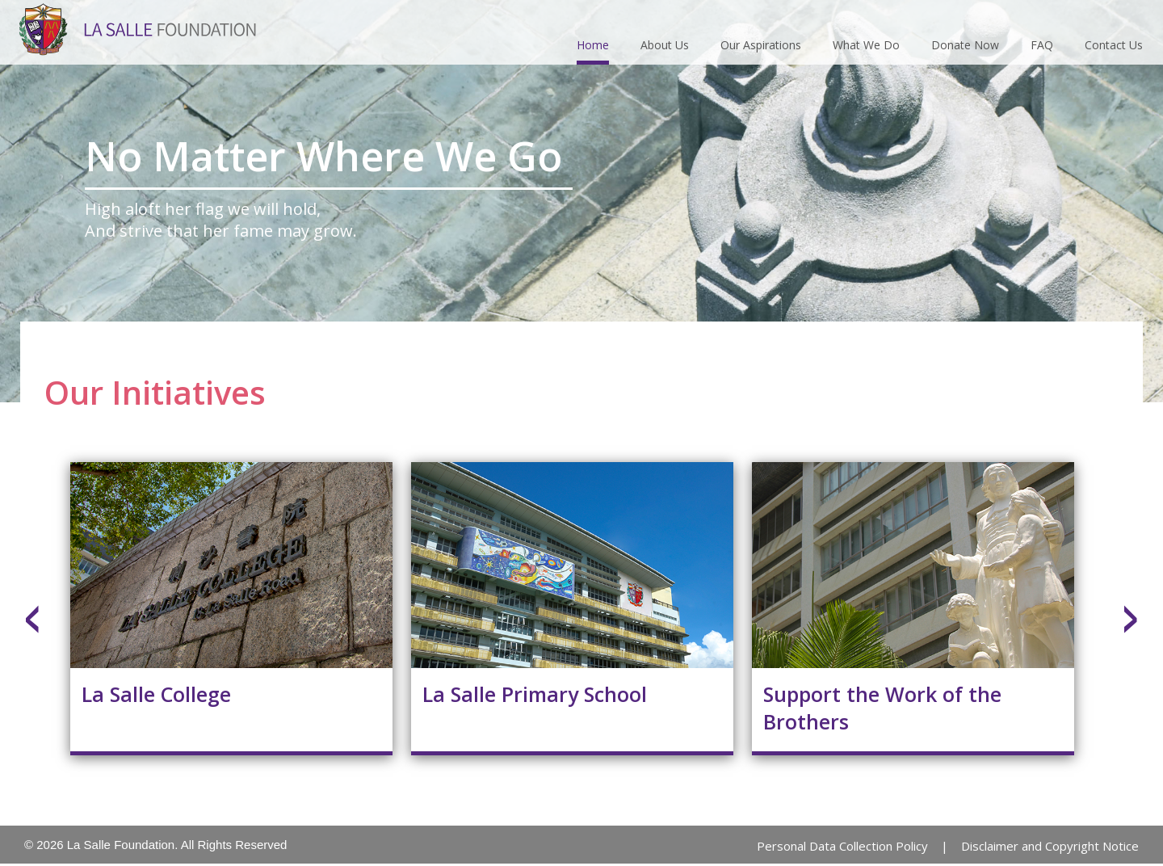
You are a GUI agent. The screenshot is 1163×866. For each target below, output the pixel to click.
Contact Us (1114, 45)
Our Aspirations (760, 45)
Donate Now (965, 45)
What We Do (866, 45)
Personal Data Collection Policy (842, 846)
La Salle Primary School (534, 694)
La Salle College (156, 694)
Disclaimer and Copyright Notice (1050, 846)
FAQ (1042, 45)
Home (593, 45)
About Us (664, 45)
